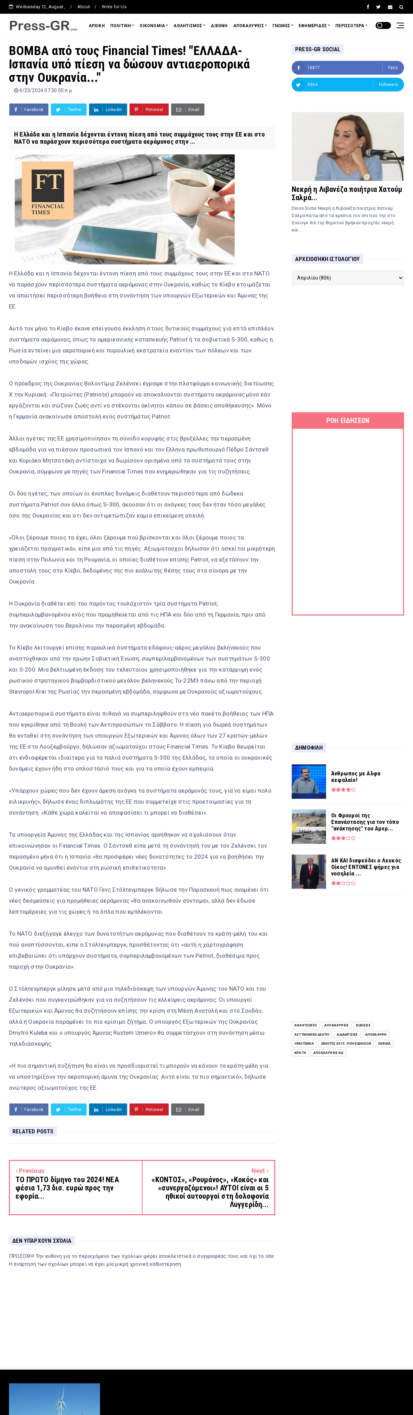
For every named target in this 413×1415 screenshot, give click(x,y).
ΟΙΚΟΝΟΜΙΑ (152, 25)
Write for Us (114, 6)
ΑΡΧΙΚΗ (97, 25)
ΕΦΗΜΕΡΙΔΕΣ (313, 25)
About (83, 6)
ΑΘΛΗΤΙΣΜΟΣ (188, 25)
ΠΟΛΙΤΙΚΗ (120, 25)
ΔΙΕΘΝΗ (219, 25)
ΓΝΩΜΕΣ (281, 25)
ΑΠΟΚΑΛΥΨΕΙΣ (248, 25)
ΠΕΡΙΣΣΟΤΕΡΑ (349, 25)
